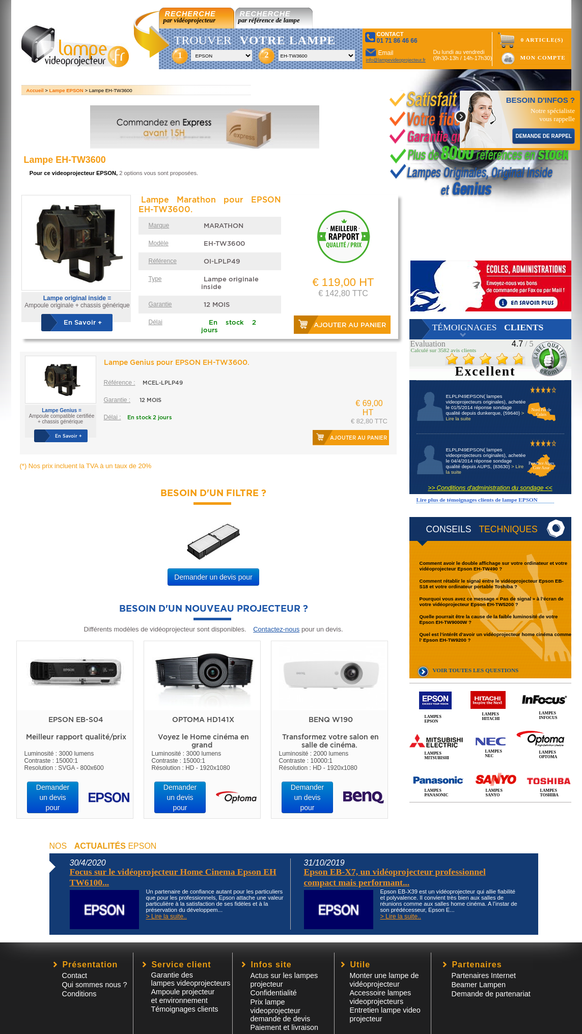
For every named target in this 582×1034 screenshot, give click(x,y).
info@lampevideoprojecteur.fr (396, 60)
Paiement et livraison (285, 1027)
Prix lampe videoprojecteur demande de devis (281, 1010)
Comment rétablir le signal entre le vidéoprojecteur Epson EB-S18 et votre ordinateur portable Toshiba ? (492, 583)
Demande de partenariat (491, 994)
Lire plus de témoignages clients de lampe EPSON (477, 500)
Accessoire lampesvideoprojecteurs (380, 997)
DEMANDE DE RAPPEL (543, 136)
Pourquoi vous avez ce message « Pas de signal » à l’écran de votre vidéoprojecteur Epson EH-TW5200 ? (492, 601)
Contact (75, 975)
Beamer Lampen (479, 985)
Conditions (79, 994)
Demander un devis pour (213, 577)
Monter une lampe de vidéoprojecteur (384, 979)
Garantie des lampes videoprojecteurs (191, 979)
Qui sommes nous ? (94, 985)
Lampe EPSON (66, 90)
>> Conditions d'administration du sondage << (490, 488)
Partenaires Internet (484, 975)
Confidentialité (274, 993)
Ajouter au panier (350, 325)
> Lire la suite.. (166, 916)
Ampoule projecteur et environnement (183, 996)
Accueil (35, 90)
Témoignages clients (184, 1009)
